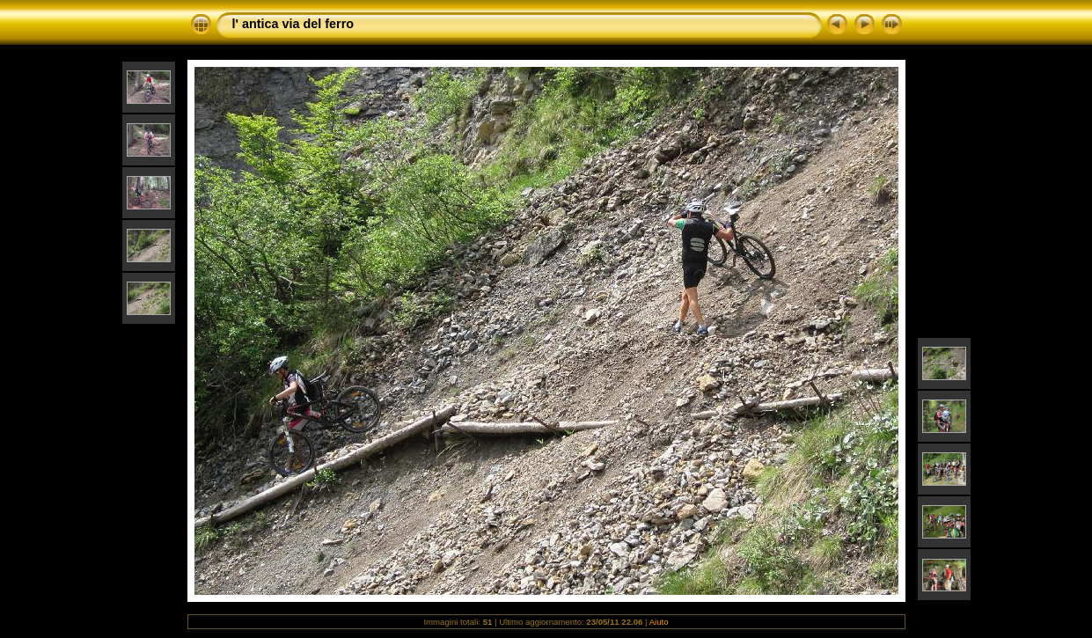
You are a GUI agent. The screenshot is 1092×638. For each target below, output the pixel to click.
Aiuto (659, 622)
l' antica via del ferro (293, 24)
